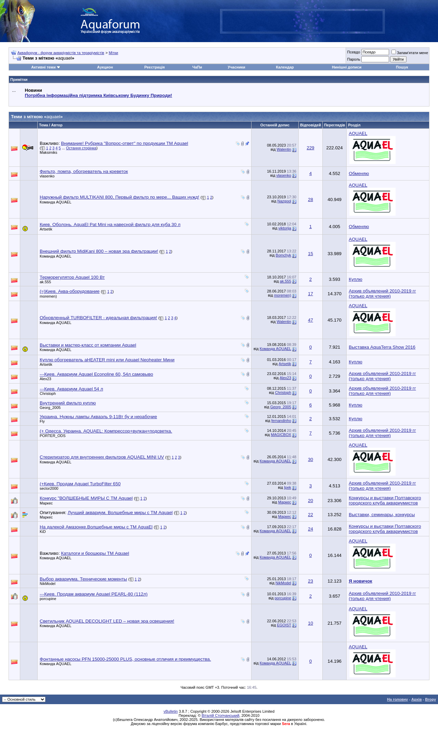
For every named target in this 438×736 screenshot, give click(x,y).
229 (310, 147)
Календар (285, 67)
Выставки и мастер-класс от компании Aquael (88, 345)
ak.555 (45, 282)
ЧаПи (197, 67)
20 (310, 500)
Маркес (46, 503)
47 (310, 320)
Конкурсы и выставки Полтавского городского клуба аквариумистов (385, 500)
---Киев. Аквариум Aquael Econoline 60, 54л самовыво (96, 374)
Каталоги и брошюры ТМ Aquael (95, 553)
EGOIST (284, 625)
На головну (397, 699)
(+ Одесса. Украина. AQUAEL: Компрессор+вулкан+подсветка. (106, 431)
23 (310, 581)
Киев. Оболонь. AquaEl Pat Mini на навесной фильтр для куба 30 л (110, 224)
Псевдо (353, 52)
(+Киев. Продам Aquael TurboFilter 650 (80, 483)
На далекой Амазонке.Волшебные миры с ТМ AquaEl (96, 526)
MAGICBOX (281, 435)
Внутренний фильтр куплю (68, 403)
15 (310, 253)
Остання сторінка (81, 148)
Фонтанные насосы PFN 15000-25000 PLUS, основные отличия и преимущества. (125, 659)
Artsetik (46, 229)
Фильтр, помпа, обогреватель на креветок (84, 171)
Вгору (430, 699)
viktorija (285, 228)
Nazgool (284, 201)
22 (310, 514)
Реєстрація (154, 67)
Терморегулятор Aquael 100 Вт (72, 277)
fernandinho (281, 421)
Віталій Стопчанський (220, 715)
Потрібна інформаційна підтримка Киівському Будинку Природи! (98, 95)
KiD (43, 531)
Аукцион (105, 67)
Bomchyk (283, 255)
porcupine (48, 599)
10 (310, 623)
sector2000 (49, 488)
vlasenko (47, 176)
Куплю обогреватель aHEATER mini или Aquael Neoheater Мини (107, 359)
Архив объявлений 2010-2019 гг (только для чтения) (382, 293)
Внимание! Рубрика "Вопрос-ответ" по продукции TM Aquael (124, 143)
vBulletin (171, 711)
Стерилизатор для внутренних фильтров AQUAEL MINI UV (102, 457)
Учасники (236, 67)
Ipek (287, 487)
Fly (42, 421)
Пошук (402, 67)
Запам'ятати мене (409, 53)
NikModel (47, 584)
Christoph (48, 393)
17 (310, 293)
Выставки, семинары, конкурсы (382, 514)
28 (310, 199)
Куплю (355, 279)
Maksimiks (48, 152)
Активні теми (43, 67)
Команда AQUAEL (56, 202)
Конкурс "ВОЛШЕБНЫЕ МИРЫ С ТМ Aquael (86, 498)
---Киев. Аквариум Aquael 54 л (71, 388)
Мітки (113, 53)
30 (310, 459)
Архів (416, 699)
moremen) (48, 296)
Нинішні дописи (346, 67)
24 (310, 529)
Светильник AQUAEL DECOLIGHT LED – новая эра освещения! (107, 621)
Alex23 (45, 379)
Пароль (353, 59)
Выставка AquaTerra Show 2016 (382, 347)
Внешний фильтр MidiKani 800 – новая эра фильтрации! (99, 251)
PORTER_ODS (53, 436)
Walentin (283, 149)
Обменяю (359, 173)
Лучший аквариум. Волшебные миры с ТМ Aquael (120, 512)
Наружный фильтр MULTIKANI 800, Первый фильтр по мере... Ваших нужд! (119, 197)
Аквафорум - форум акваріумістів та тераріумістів (60, 53)
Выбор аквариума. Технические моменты (83, 579)
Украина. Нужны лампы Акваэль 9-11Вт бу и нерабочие (98, 416)
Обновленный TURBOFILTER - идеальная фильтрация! (98, 317)
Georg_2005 (50, 408)
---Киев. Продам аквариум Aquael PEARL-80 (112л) (93, 594)
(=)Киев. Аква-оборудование (70, 291)
